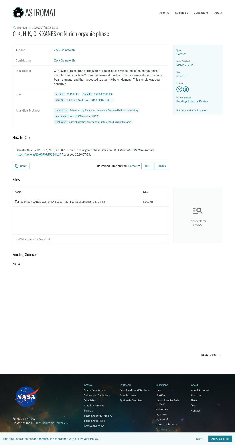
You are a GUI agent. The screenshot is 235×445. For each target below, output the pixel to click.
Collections (201, 12)
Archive (164, 12)
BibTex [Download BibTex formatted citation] (162, 166)
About (218, 12)
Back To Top (211, 354)
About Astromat (200, 390)
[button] (98, 94)
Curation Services (94, 405)
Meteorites (161, 409)
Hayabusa (161, 414)
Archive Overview (94, 425)
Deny (200, 439)
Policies (88, 410)
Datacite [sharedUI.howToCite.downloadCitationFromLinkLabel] (133, 166)
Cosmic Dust (162, 429)
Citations (196, 395)
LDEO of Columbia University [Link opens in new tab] (49, 423)
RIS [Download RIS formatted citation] (147, 166)
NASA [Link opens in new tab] (30, 418)
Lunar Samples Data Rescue (168, 402)
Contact (195, 410)
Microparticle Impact (167, 424)
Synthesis (181, 12)
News (194, 400)
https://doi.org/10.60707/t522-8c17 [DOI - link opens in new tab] (38, 154)
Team (194, 405)
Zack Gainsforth (64, 50)
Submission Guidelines (97, 395)
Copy (21, 166)
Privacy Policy (89, 438)
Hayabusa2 (161, 419)
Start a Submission (94, 390)
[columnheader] (77, 192)
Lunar (158, 390)
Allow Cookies (220, 439)
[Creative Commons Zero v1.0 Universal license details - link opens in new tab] (197, 89)
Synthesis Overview (131, 400)
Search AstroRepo (94, 420)
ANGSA (161, 395)
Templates (90, 400)
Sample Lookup (128, 395)
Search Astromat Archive (98, 415)
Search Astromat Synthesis (135, 390)
